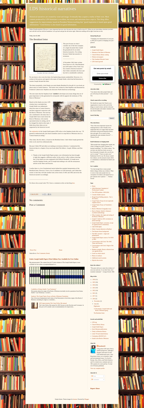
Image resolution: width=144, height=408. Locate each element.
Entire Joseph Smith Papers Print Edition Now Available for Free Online (53, 259)
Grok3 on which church (98, 253)
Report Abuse (95, 388)
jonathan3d (102, 346)
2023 (94, 287)
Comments (95, 379)
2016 (94, 298)
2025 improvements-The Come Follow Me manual (53, 303)
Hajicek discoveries (97, 260)
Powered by (102, 84)
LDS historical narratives (52, 8)
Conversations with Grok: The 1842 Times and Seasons (102, 242)
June (95, 304)
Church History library (98, 324)
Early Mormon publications (99, 329)
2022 (94, 290)
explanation (35, 131)
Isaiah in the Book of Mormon (100, 338)
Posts (94, 376)
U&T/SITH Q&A (97, 227)
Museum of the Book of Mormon (101, 52)
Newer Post (33, 250)
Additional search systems (99, 258)
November (97, 301)
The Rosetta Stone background (100, 231)
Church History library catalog (100, 54)
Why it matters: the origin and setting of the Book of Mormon (103, 215)
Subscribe (102, 78)
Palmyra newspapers (97, 57)
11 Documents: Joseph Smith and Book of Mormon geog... (103, 309)
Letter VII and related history (100, 334)
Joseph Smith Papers (97, 50)
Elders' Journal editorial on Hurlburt (102, 229)
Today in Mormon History (99, 331)
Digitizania (97, 306)
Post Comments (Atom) (43, 253)
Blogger (86, 399)
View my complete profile (97, 368)
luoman (75, 399)
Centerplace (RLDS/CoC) (99, 336)
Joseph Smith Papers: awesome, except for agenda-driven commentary (102, 223)
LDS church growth (97, 61)
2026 (94, 279)
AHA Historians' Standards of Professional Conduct (100, 189)
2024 (94, 285)
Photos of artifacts (97, 255)
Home (60, 250)
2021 (94, 293)
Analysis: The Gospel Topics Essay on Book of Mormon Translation (49, 296)
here (73, 183)
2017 (94, 296)
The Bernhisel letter (99, 313)
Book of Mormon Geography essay (101, 208)
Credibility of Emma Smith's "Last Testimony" (44, 289)
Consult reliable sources (98, 194)
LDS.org (94, 322)
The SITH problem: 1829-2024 (100, 192)
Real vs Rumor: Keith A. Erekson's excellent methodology (101, 211)
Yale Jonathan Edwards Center (100, 59)
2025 (94, 282)
